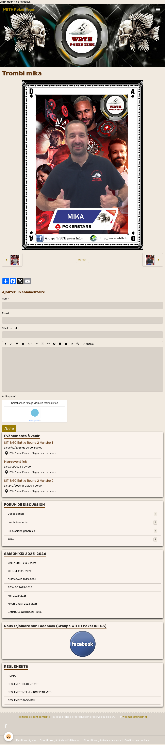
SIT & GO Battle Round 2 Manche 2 (28, 481)
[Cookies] (8, 736)
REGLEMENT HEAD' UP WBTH (24, 684)
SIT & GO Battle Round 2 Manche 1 (28, 442)
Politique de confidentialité (34, 716)
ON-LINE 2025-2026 (19, 571)
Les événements (82, 523)
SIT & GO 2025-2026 (20, 587)
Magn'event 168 (15, 462)
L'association (82, 514)
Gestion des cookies (137, 740)
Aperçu (88, 344)
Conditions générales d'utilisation (60, 740)
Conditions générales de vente (102, 740)
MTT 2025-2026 (17, 595)
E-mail (6, 313)
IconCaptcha (34, 421)
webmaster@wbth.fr (134, 716)
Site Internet (9, 328)
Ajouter (9, 428)
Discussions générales (82, 531)
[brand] (19, 9)
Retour (82, 259)
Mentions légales (26, 740)
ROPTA (12, 675)
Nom (4, 298)
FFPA (82, 540)
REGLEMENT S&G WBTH (21, 700)
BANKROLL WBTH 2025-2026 (25, 612)
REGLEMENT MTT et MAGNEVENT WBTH (30, 692)
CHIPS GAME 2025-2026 (22, 579)
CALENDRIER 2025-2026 (22, 563)
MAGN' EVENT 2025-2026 (22, 603)
